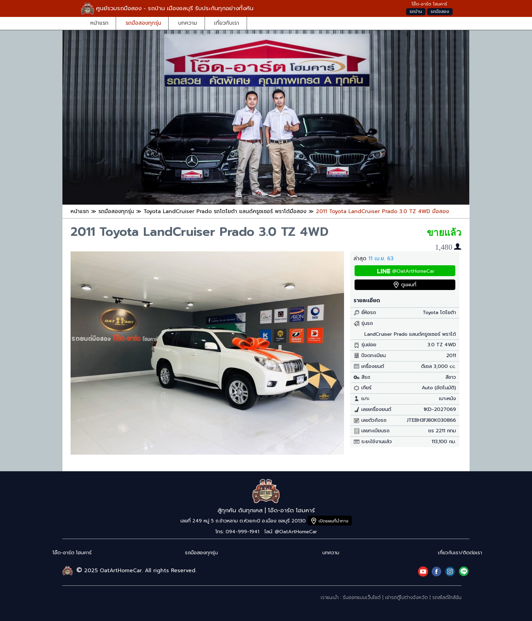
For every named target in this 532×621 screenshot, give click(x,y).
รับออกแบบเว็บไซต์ (362, 597)
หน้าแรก (99, 23)
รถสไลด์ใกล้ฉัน (446, 597)
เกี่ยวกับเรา (226, 23)
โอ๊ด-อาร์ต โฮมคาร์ (72, 552)
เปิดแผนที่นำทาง (333, 521)
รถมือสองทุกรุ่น (143, 23)
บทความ (187, 23)
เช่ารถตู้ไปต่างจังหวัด (406, 597)
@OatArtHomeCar (413, 271)
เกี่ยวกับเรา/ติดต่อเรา (460, 552)
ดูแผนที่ (408, 284)
